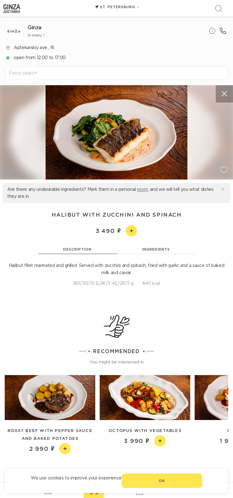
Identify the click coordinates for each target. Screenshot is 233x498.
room (142, 189)
